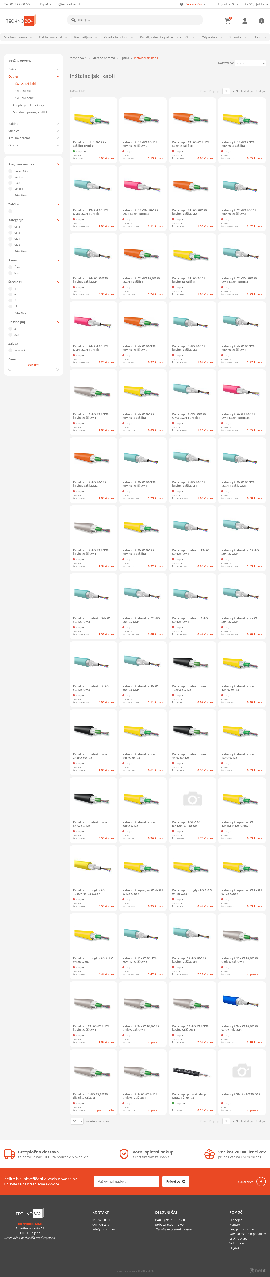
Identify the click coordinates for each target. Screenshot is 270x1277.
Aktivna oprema (19, 138)
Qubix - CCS (21, 171)
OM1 (17, 239)
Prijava (244, 21)
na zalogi (19, 350)
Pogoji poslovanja (242, 1229)
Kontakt (235, 1225)
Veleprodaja (238, 1243)
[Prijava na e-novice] (175, 1181)
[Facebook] (261, 1181)
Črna (17, 267)
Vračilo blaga (239, 1238)
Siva (16, 273)
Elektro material (50, 37)
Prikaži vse (21, 195)
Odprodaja (209, 37)
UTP (16, 211)
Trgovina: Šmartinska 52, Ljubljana (243, 4)
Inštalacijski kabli (25, 84)
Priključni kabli (23, 91)
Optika (13, 76)
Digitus (18, 177)
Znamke (235, 37)
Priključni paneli (24, 98)
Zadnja (260, 91)
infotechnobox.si (66, 4)
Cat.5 (17, 226)
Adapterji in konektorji (28, 105)
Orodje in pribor (116, 37)
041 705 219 (100, 1225)
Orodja (13, 145)
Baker (12, 69)
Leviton (18, 188)
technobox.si (79, 58)
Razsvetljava (83, 37)
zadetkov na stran (97, 1121)
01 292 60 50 (20, 4)
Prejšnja (214, 91)
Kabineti (14, 124)
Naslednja (246, 91)
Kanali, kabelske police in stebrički (164, 37)
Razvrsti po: (226, 63)
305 (16, 334)
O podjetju (237, 1220)
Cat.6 (17, 232)
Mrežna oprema (15, 37)
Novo (257, 37)
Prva (203, 91)
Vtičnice (13, 131)
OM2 (17, 244)
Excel (17, 183)
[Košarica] (228, 21)
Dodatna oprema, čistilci (30, 112)
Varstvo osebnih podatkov (248, 1234)
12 (15, 306)
